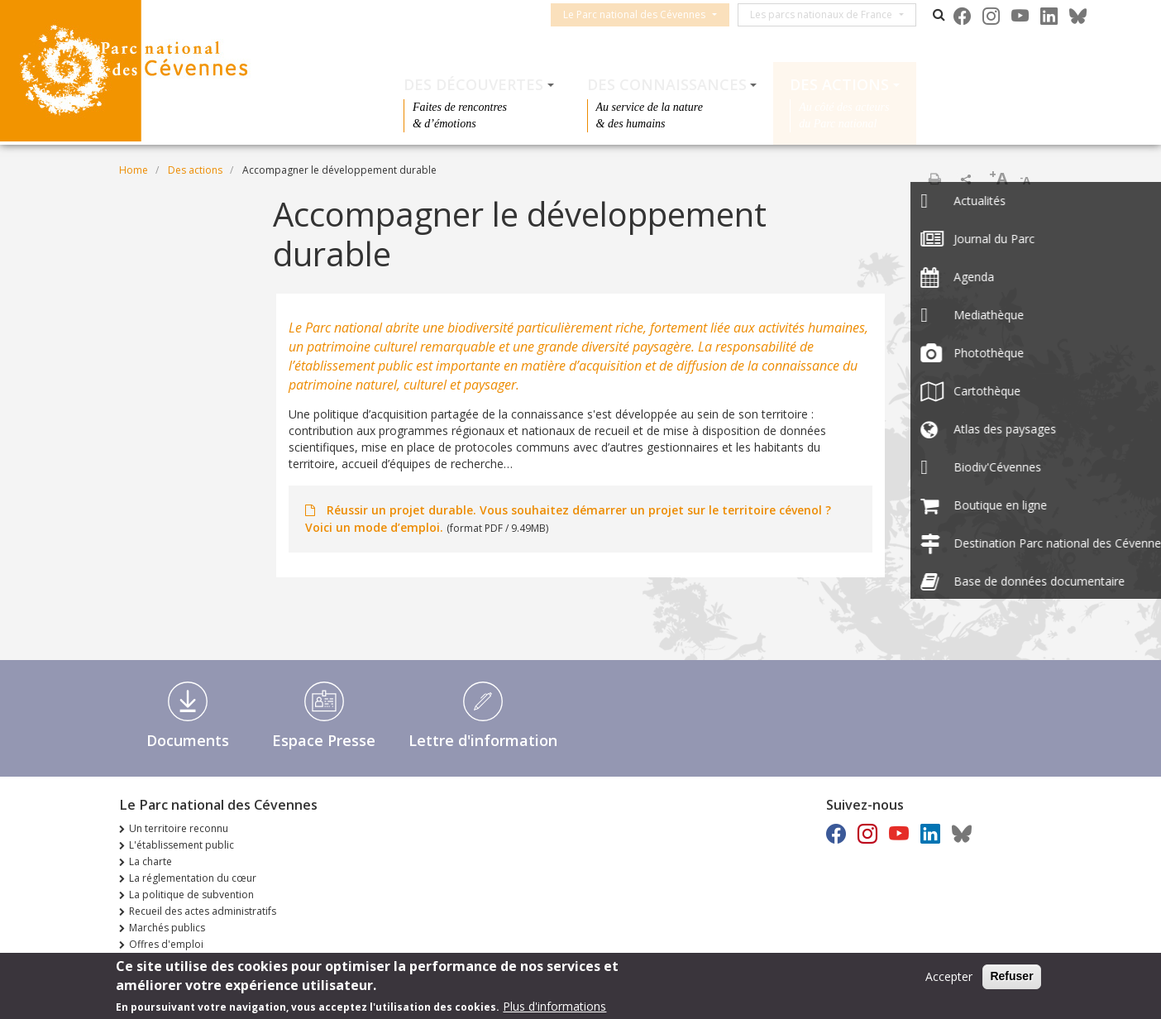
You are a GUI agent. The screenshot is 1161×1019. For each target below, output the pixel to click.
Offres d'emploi (166, 944)
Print (934, 178)
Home (133, 170)
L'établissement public (181, 845)
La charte (150, 861)
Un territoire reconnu (178, 828)
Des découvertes (473, 84)
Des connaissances (667, 84)
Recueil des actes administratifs (202, 911)
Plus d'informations (554, 1008)
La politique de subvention (191, 894)
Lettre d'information (482, 740)
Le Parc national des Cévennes (647, 14)
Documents (187, 740)
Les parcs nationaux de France (833, 14)
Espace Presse (323, 740)
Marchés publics (167, 928)
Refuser (1011, 978)
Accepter (948, 979)
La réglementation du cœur (192, 878)
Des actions (839, 84)
